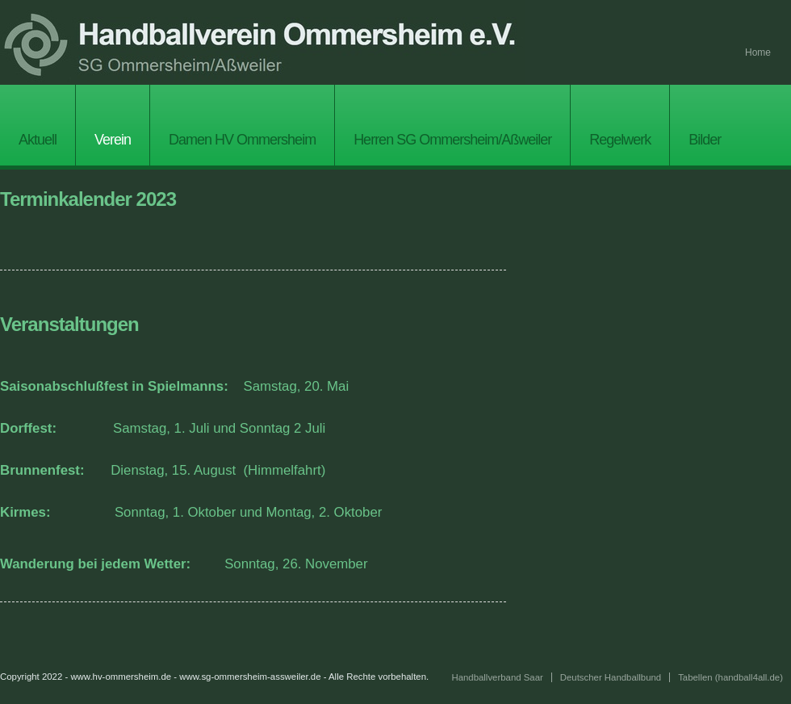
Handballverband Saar (496, 677)
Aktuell (37, 139)
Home (758, 52)
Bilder (704, 139)
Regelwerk (620, 139)
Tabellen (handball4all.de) (730, 677)
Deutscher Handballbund (610, 677)
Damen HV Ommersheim (242, 139)
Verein (112, 139)
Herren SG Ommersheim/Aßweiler (452, 139)
